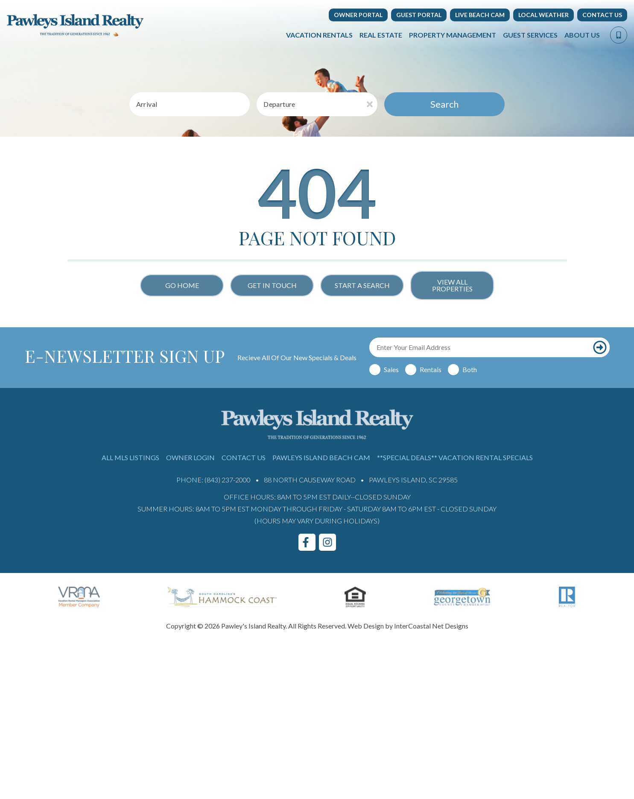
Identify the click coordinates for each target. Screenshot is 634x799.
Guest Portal (418, 14)
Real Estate (380, 35)
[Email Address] (479, 347)
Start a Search (362, 285)
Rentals (430, 369)
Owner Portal (358, 14)
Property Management (452, 35)
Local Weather (543, 14)
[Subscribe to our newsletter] (600, 347)
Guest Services (530, 35)
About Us (582, 35)
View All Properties (452, 285)
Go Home (182, 285)
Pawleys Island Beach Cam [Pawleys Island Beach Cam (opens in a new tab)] (321, 457)
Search (444, 104)
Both (469, 369)
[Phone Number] (618, 35)
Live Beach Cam (480, 14)
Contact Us (602, 14)
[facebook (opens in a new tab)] (307, 542)
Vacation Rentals (319, 35)
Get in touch (272, 285)
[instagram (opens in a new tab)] (327, 542)
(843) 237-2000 (228, 480)
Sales (391, 369)
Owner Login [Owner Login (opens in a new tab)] (190, 457)
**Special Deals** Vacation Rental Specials (455, 457)
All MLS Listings (130, 457)
